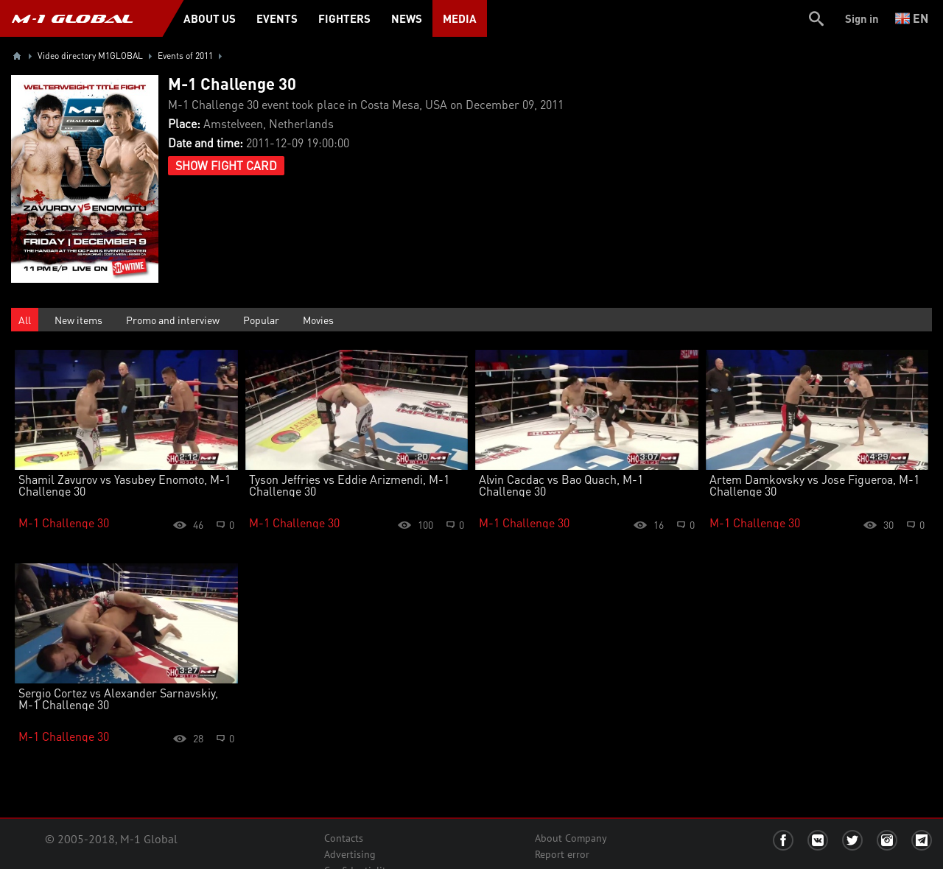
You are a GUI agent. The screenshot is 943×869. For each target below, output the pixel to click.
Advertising (350, 854)
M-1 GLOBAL (72, 18)
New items (78, 319)
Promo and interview (173, 319)
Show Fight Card (226, 165)
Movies (318, 319)
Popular (261, 319)
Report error (562, 854)
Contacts (343, 838)
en (911, 18)
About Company (571, 838)
